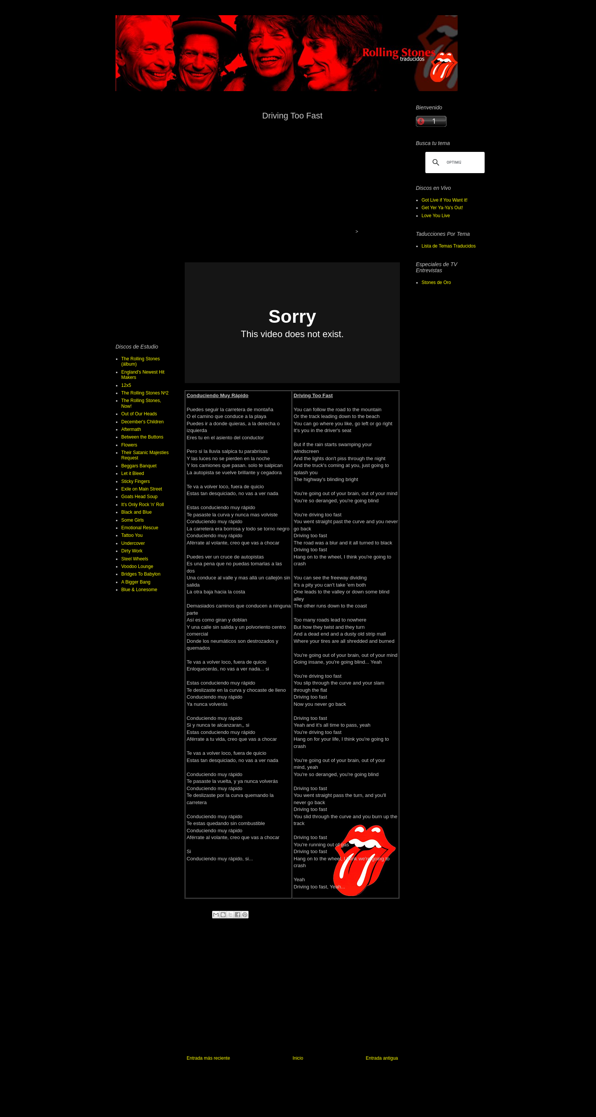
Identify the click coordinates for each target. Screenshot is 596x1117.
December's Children (142, 421)
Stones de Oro (436, 282)
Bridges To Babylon (140, 574)
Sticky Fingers (135, 481)
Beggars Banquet (139, 466)
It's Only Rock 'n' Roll (142, 504)
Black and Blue (136, 512)
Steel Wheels (134, 559)
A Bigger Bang (136, 582)
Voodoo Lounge (137, 566)
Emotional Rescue (139, 527)
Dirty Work (132, 551)
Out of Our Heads (139, 414)
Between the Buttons (142, 437)
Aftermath (131, 429)
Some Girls (132, 520)
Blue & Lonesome (139, 589)
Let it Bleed (132, 473)
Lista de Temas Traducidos (449, 246)
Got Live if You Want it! (445, 200)
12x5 (126, 385)
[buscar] (454, 162)
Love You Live (436, 215)
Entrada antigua (382, 1058)
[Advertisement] (290, 180)
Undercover (133, 543)
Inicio (298, 1058)
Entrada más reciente (208, 1058)
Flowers (129, 445)
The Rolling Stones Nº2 (144, 393)
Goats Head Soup (139, 496)
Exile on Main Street (141, 489)
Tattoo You (132, 535)
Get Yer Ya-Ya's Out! (442, 207)
